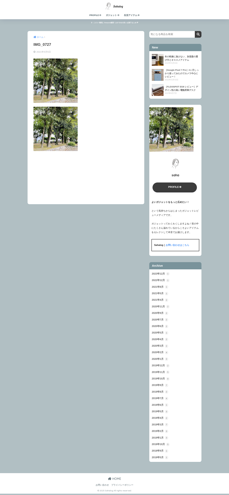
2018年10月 (161, 445)
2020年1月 (160, 360)
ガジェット (112, 15)
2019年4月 (160, 419)
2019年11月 (161, 373)
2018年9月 (160, 452)
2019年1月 (160, 439)
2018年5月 (160, 459)
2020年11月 (161, 307)
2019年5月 (160, 412)
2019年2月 (160, 432)
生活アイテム (132, 15)
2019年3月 (160, 426)
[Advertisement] (85, 175)
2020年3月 (160, 346)
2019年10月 (161, 379)
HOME (114, 480)
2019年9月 (160, 386)
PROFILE (95, 15)
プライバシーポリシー (122, 486)
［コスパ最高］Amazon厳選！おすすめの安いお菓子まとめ (114, 22)
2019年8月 (160, 393)
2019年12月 (161, 366)
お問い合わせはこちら (177, 245)
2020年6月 (160, 326)
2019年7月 (160, 399)
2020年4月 (160, 340)
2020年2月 (160, 353)
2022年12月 (161, 280)
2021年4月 (160, 300)
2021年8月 (160, 287)
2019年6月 (160, 406)
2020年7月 (160, 320)
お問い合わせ (102, 486)
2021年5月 (160, 294)
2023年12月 (161, 274)
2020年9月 (160, 313)
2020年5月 (160, 333)
